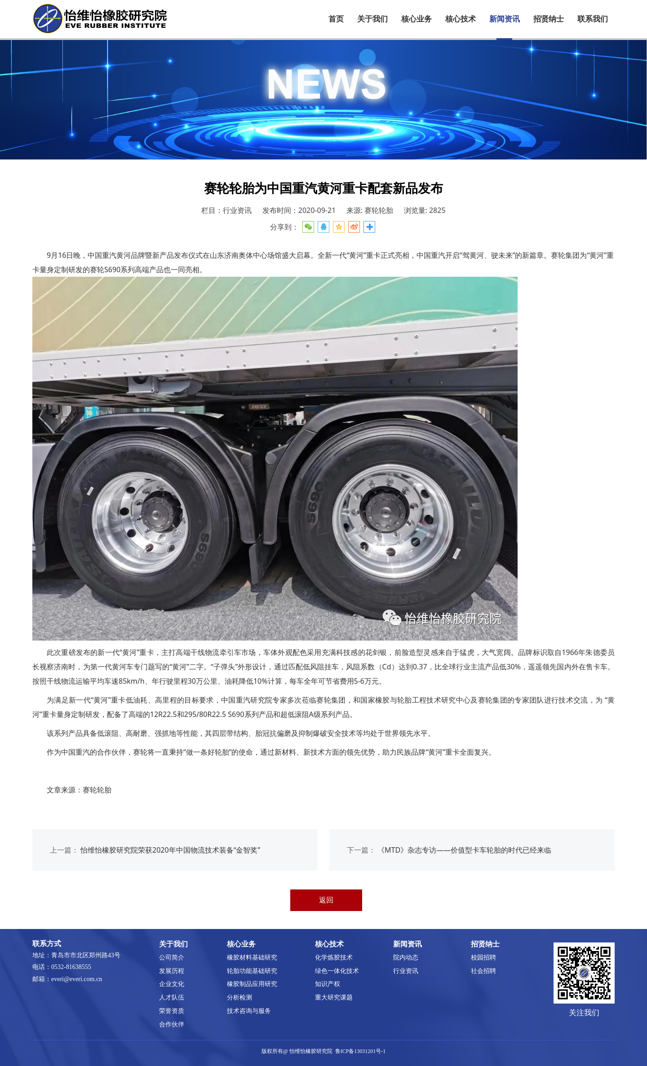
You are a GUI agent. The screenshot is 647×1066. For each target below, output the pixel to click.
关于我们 (372, 19)
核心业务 (416, 19)
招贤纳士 (548, 19)
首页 (336, 19)
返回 (326, 900)
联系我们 (592, 19)
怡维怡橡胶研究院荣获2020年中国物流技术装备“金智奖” (170, 850)
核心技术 (460, 19)
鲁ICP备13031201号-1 (360, 1051)
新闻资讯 (504, 19)
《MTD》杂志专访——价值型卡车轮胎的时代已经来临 (464, 850)
